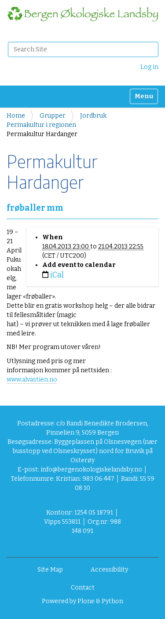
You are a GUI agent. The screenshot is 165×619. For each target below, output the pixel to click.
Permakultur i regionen (41, 125)
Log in (149, 67)
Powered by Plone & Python (82, 601)
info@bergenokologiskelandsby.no (91, 469)
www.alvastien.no (32, 379)
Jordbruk (93, 115)
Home (16, 115)
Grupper (53, 115)
